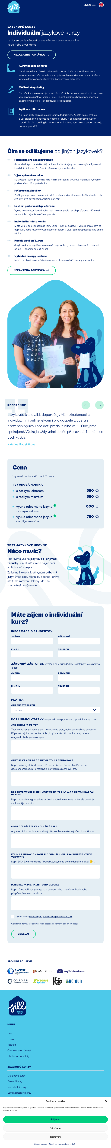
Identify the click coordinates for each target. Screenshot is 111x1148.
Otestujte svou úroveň (19, 1050)
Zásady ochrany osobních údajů (62, 1144)
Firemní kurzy (14, 1081)
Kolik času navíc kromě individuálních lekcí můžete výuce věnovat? (51, 855)
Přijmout (55, 1119)
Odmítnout (55, 1128)
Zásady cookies (40, 1144)
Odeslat (24, 934)
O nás (10, 1039)
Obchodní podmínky (18, 1056)
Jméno (15, 636)
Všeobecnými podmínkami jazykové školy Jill (50, 916)
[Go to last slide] (86, 405)
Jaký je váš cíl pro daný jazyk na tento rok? (42, 760)
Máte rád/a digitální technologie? (35, 885)
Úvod (10, 1033)
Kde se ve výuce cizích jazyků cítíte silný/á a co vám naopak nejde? (53, 793)
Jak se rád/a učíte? (24, 725)
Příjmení (64, 636)
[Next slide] (99, 405)
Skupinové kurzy (16, 1075)
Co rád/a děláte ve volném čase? (34, 826)
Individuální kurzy (16, 1087)
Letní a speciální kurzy (19, 1092)
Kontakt (11, 1044)
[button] (106, 1101)
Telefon (63, 649)
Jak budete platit (23, 705)
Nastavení (55, 1136)
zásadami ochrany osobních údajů (61, 923)
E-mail (15, 649)
